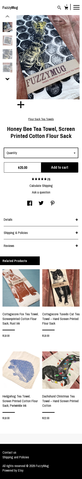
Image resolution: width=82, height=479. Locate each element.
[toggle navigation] (76, 7)
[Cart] (66, 8)
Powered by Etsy (12, 470)
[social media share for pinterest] (52, 203)
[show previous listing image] (7, 16)
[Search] (59, 8)
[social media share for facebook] (29, 203)
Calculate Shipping (41, 185)
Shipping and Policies (15, 457)
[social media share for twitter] (41, 203)
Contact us (9, 452)
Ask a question (41, 192)
